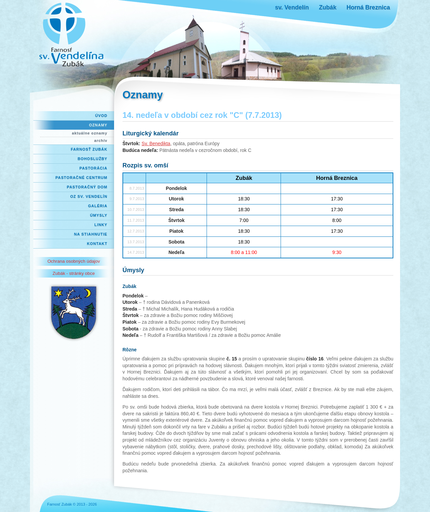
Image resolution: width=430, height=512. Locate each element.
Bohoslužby (92, 159)
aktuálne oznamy (89, 133)
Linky (100, 225)
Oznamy (98, 125)
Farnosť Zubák (89, 149)
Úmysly (98, 215)
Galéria (97, 206)
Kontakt (97, 244)
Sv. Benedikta (156, 143)
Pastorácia (93, 168)
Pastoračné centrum (81, 177)
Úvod (101, 116)
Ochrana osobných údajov (73, 261)
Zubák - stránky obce (73, 273)
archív (100, 140)
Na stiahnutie (90, 234)
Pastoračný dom (87, 187)
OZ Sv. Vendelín (88, 196)
